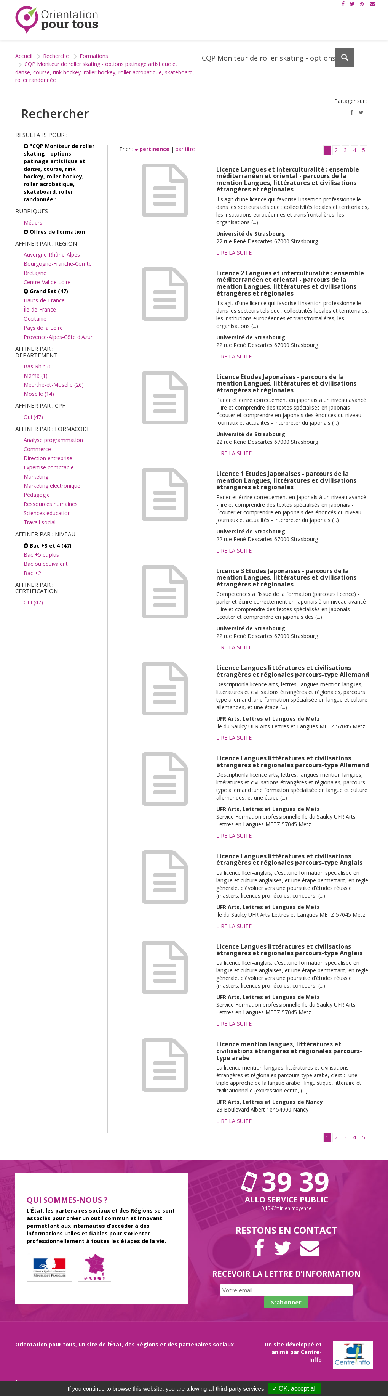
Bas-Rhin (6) (39, 366)
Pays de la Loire (43, 327)
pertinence (153, 149)
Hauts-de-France (44, 300)
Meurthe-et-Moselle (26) (54, 384)
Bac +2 (32, 573)
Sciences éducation (47, 513)
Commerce (37, 449)
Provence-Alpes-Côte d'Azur (58, 337)
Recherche (56, 55)
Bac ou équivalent (46, 563)
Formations (94, 55)
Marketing (36, 476)
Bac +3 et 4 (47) (48, 545)
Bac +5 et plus (41, 554)
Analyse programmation (53, 439)
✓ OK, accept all (294, 1388)
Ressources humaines (51, 504)
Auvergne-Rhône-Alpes (52, 254)
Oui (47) (33, 417)
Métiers (33, 222)
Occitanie (35, 318)
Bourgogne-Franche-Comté (58, 263)
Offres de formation (54, 231)
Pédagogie (37, 494)
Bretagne (35, 272)
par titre (185, 149)
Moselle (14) (39, 393)
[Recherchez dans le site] (274, 57)
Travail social (40, 522)
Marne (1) (36, 375)
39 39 (286, 1181)
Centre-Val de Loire (47, 282)
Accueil (23, 55)
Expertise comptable (49, 467)
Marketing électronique (52, 485)
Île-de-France (40, 309)
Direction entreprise (48, 458)
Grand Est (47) (46, 291)
